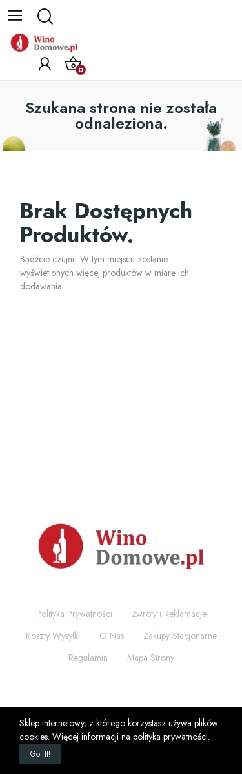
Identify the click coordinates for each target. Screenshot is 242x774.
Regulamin (88, 657)
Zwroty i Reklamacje (169, 613)
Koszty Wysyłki (53, 635)
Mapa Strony (150, 657)
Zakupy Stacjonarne (180, 635)
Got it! (40, 754)
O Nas (111, 635)
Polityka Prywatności (74, 613)
